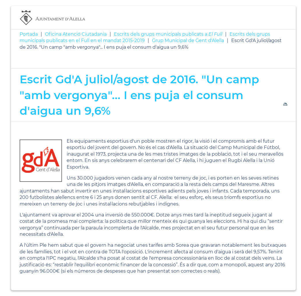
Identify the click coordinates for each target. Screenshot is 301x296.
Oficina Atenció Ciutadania (76, 34)
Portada (29, 34)
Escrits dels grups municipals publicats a (168, 34)
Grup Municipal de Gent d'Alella (188, 40)
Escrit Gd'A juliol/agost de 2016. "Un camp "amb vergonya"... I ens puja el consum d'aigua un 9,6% (139, 95)
